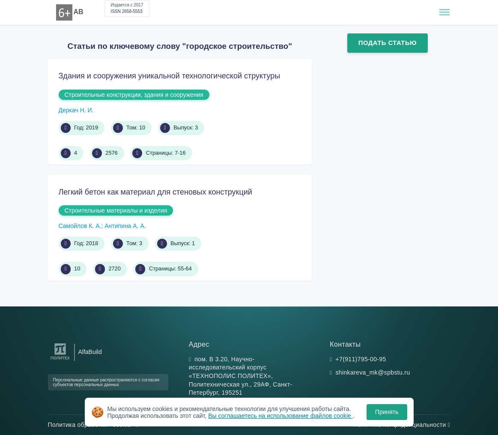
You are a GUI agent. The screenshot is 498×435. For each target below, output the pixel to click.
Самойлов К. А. (80, 225)
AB (78, 11)
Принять (387, 411)
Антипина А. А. (125, 225)
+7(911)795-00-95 (361, 359)
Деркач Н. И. (76, 110)
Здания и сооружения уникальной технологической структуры (169, 76)
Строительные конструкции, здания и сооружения (134, 94)
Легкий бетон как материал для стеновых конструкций (155, 192)
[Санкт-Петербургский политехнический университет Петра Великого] (60, 359)
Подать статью (387, 42)
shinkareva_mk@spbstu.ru (373, 372)
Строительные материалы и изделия (116, 210)
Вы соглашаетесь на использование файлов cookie (280, 415)
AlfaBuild (90, 351)
